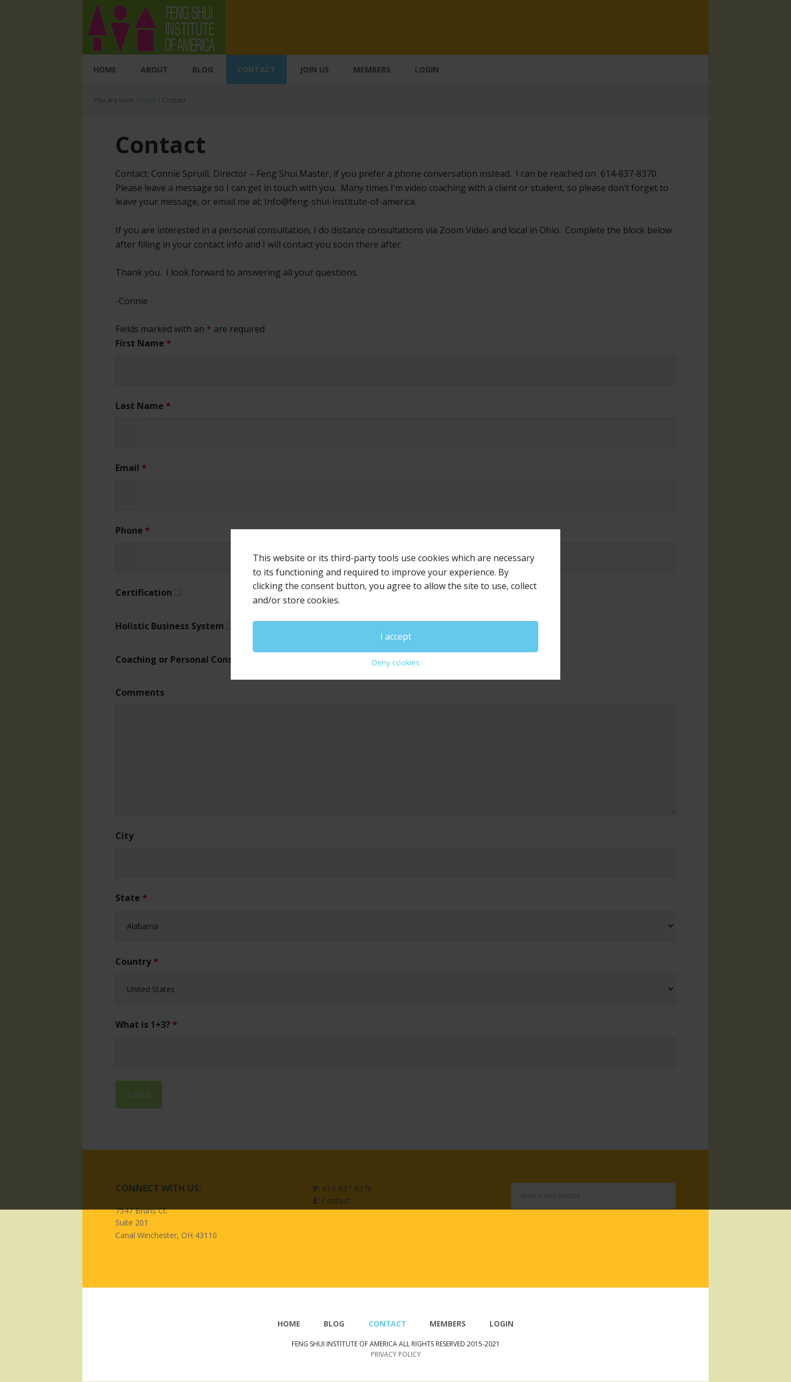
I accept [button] (395, 681)
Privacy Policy (396, 1354)
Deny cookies (395, 708)
